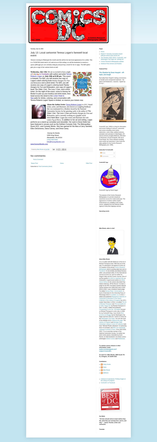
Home (62, 163)
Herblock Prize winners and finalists (111, 63)
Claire (104, 367)
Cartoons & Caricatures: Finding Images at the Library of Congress (113, 379)
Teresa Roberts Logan (73, 104)
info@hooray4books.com (56, 142)
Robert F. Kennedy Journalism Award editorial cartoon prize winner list (111, 54)
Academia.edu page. (117, 320)
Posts (102, 153)
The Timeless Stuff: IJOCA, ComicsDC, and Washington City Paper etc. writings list (113, 58)
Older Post (89, 163)
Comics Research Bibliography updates (112, 61)
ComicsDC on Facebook (108, 383)
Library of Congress (105, 322)
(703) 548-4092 (52, 140)
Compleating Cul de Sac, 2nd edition (109, 309)
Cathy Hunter (107, 364)
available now (115, 295)
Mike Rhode (106, 370)
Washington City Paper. (108, 318)
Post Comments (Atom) (45, 166)
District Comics (110, 338)
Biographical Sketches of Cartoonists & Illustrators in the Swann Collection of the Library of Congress (112, 298)
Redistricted (121, 338)
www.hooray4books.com (39, 144)
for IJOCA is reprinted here (116, 278)
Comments (104, 156)
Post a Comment (38, 159)
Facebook (102, 271)
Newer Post (34, 163)
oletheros (105, 373)
